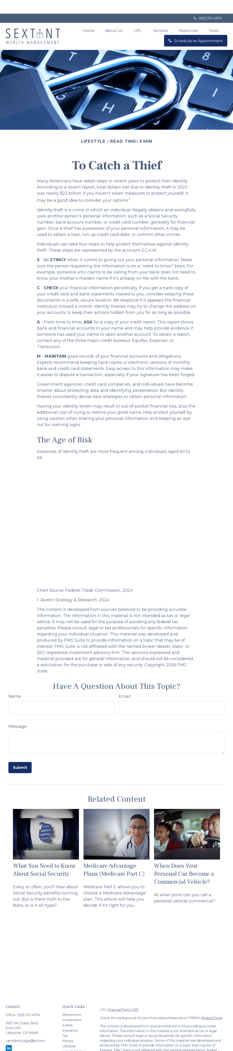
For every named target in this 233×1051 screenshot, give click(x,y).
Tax (65, 1022)
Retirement (71, 1001)
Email (125, 682)
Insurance (70, 1017)
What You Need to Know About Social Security (44, 856)
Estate (67, 1012)
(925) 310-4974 (207, 5)
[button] (88, 17)
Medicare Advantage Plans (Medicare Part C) (114, 856)
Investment (71, 1006)
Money (67, 1027)
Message (17, 712)
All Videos (70, 1043)
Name (14, 682)
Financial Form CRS (122, 996)
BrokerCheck (212, 1004)
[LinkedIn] (9, 1034)
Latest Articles (73, 1038)
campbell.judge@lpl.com (25, 1027)
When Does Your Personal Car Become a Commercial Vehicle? (184, 860)
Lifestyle (69, 1032)
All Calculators (73, 1048)
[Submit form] (20, 753)
